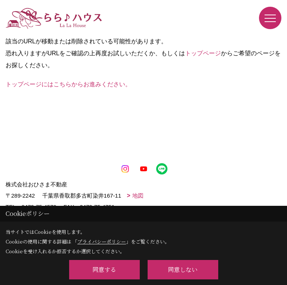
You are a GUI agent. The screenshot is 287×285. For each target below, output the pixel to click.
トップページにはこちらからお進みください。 (68, 84)
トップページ (203, 53)
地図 (138, 195)
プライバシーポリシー (101, 241)
